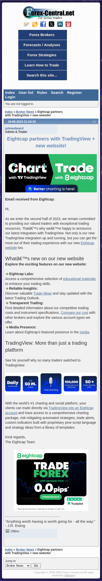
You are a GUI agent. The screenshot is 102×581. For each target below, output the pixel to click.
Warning (70, 575)
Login (10, 97)
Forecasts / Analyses (41, 45)
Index (10, 92)
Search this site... (42, 75)
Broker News (25, 112)
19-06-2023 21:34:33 (22, 121)
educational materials (79, 279)
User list (26, 92)
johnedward (14, 128)
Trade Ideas (42, 293)
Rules (42, 92)
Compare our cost (74, 313)
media (84, 332)
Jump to (23, 563)
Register (74, 92)
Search (57, 92)
